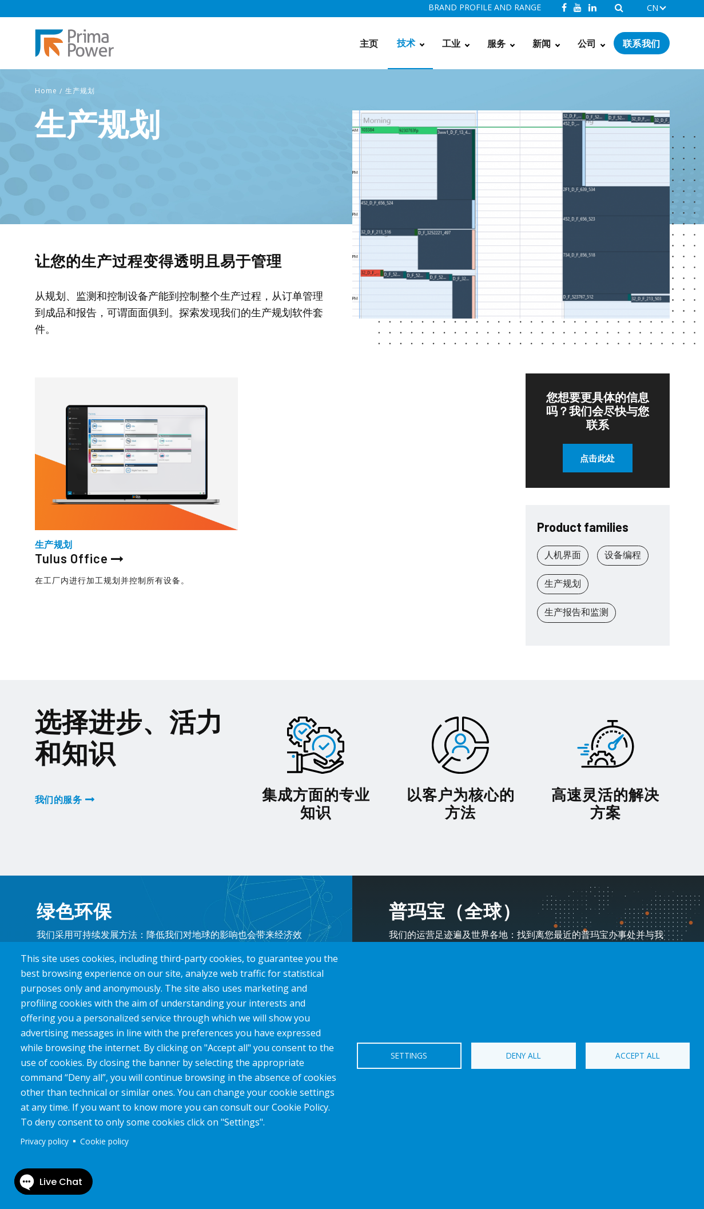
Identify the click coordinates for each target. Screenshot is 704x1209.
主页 (369, 43)
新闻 (541, 43)
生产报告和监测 (576, 611)
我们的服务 (58, 799)
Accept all (637, 1055)
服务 (496, 43)
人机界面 (562, 554)
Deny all (523, 1055)
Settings (409, 1055)
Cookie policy (104, 1141)
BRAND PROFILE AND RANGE (484, 7)
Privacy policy (45, 1141)
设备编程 (622, 554)
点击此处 (597, 458)
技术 (406, 42)
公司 (587, 43)
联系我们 (642, 43)
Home (46, 91)
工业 (451, 43)
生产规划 (80, 91)
